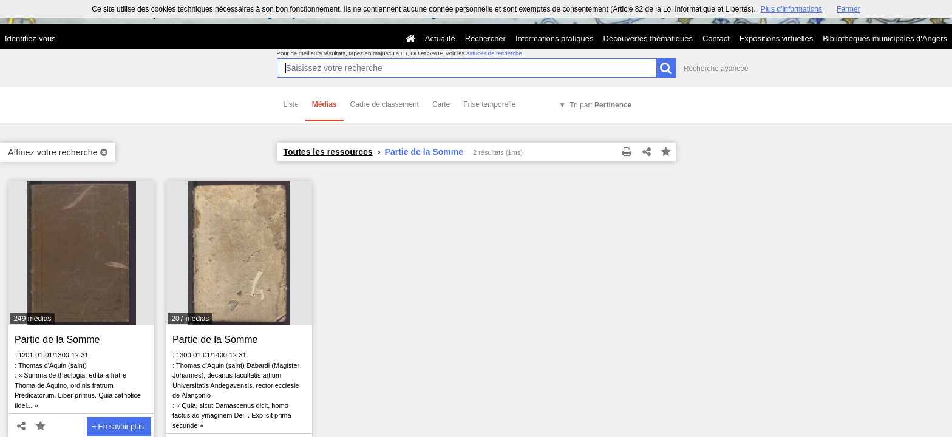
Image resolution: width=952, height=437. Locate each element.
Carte (441, 104)
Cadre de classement (384, 104)
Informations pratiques (554, 38)
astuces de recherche (494, 53)
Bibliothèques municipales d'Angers (885, 38)
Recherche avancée (716, 68)
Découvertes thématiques (648, 38)
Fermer (848, 9)
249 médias (32, 318)
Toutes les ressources (328, 152)
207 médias (190, 318)
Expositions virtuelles (776, 38)
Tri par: (600, 105)
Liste (291, 104)
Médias (324, 104)
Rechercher (485, 38)
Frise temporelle (489, 104)
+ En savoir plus (118, 426)
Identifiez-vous (30, 38)
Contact (716, 38)
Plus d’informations (791, 9)
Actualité (440, 38)
